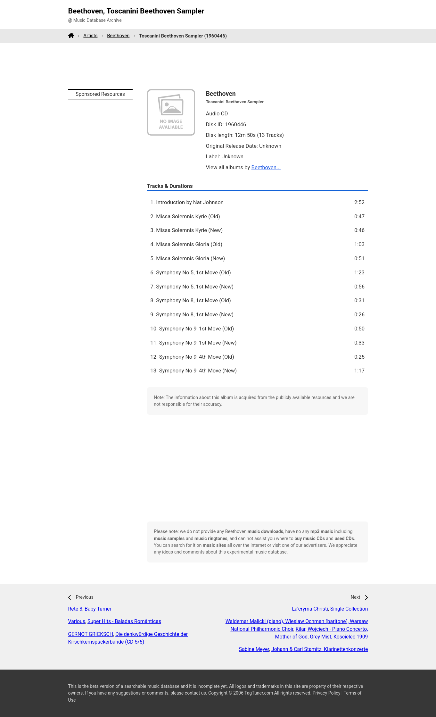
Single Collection (349, 609)
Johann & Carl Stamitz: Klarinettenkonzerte (319, 649)
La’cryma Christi (310, 609)
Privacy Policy (327, 693)
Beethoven (118, 35)
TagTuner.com (258, 693)
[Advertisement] (218, 66)
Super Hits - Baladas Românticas (124, 621)
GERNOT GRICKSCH (90, 634)
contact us (195, 693)
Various (76, 621)
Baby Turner (98, 609)
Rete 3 (75, 609)
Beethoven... (266, 167)
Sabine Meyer (254, 649)
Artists (90, 35)
